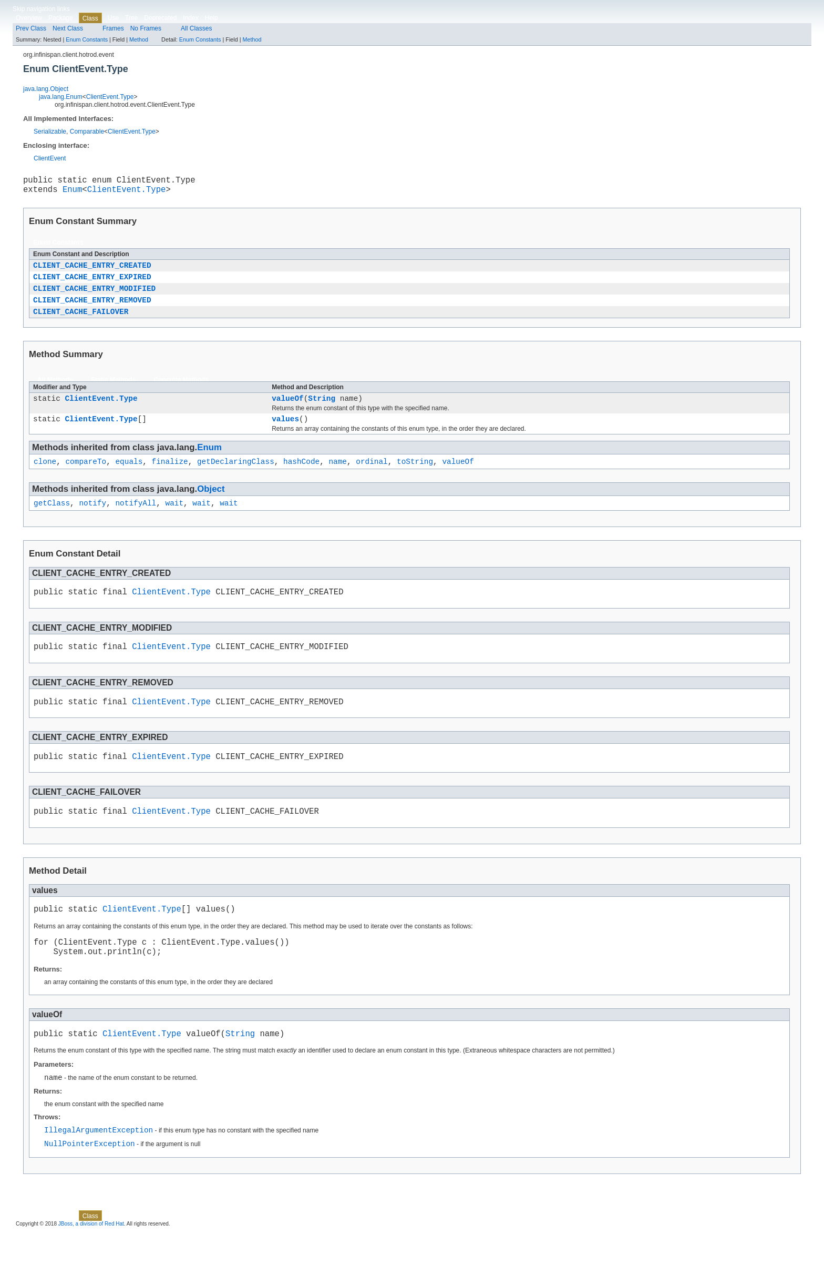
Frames (113, 28)
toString (415, 478)
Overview (29, 18)
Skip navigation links (41, 9)
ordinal (371, 478)
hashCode (301, 478)
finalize (170, 478)
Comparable (87, 131)
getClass (52, 521)
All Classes (196, 28)
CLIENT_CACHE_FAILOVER (80, 323)
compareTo (85, 478)
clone (45, 478)
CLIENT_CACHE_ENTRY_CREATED (92, 271)
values (285, 434)
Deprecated (160, 18)
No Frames (145, 28)
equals (128, 478)
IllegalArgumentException (98, 1170)
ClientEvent (50, 158)
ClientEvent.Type (110, 96)
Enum (72, 193)
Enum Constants (87, 39)
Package (60, 18)
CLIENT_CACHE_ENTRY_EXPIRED (92, 284)
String (321, 412)
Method (138, 39)
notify (92, 521)
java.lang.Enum (61, 96)
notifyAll (135, 521)
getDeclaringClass (235, 478)
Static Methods (113, 392)
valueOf (287, 412)
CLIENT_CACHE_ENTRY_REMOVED (92, 310)
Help (211, 18)
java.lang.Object (45, 89)
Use (113, 18)
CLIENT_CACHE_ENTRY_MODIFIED (94, 297)
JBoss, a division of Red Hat (91, 1266)
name (337, 478)
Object (210, 506)
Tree (131, 18)
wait (174, 521)
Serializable (50, 131)
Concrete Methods (181, 392)
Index (190, 18)
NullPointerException (89, 1185)
